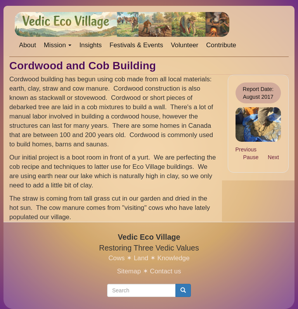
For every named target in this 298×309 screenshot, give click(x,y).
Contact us (165, 271)
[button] (258, 124)
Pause (251, 157)
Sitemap (129, 271)
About (27, 45)
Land (141, 258)
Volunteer (184, 45)
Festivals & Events (136, 45)
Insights (90, 45)
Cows (116, 258)
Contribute (221, 45)
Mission (58, 45)
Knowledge (173, 258)
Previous (246, 149)
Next (273, 157)
